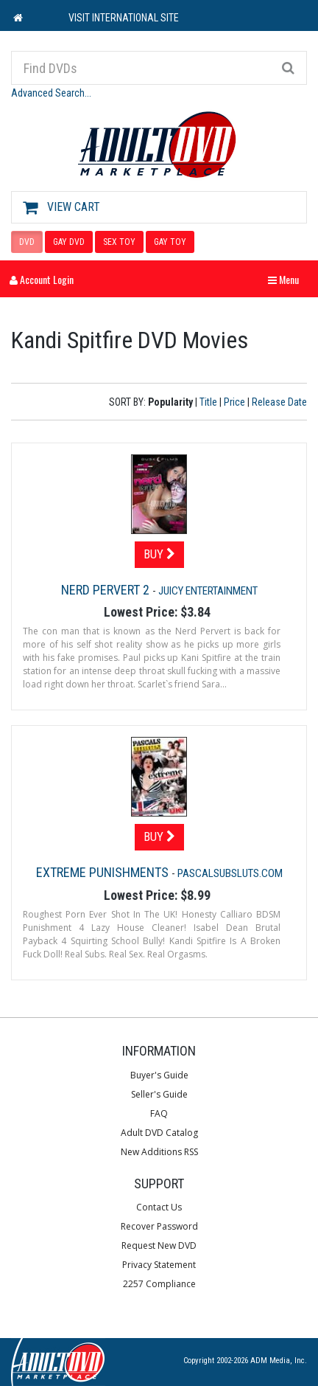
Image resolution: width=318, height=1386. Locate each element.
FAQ (159, 1113)
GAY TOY (170, 242)
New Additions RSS (159, 1152)
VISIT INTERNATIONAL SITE (123, 18)
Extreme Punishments (104, 872)
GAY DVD (69, 242)
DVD (27, 242)
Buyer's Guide (159, 1075)
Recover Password (159, 1226)
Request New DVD (159, 1245)
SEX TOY (119, 242)
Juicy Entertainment (208, 590)
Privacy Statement (159, 1264)
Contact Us (159, 1207)
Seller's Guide (159, 1094)
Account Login (42, 279)
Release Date (279, 402)
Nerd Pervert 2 (106, 589)
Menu (287, 279)
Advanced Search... (51, 93)
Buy (159, 554)
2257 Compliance (159, 1284)
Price (234, 402)
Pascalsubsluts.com (230, 873)
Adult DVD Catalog (159, 1132)
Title (208, 402)
